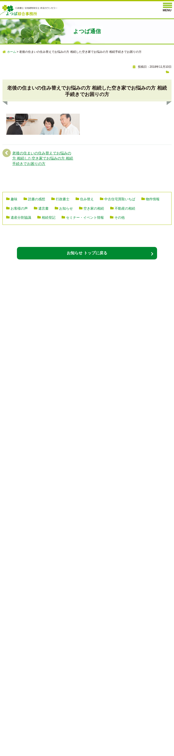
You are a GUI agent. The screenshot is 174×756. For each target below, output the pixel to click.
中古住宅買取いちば (119, 199)
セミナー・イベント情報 (85, 217)
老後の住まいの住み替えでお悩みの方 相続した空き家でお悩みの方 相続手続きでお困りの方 (42, 158)
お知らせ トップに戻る (87, 253)
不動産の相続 (125, 208)
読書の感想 (36, 199)
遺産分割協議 (21, 217)
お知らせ (66, 208)
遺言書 (43, 208)
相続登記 (48, 217)
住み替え (87, 199)
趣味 (14, 199)
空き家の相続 (93, 208)
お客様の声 (19, 208)
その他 (119, 217)
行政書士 (62, 199)
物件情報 (153, 199)
